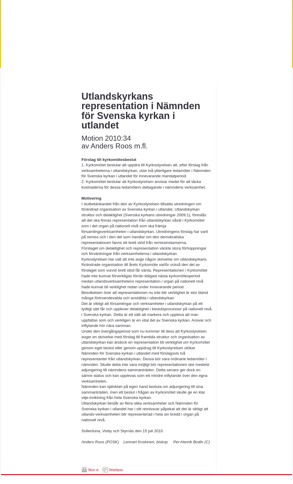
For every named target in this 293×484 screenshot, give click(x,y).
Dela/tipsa (116, 470)
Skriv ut (93, 470)
